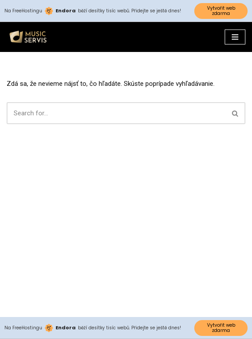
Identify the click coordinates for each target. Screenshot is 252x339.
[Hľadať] (116, 113)
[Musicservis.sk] (31, 37)
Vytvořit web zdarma (221, 11)
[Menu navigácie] (235, 36)
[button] (235, 113)
